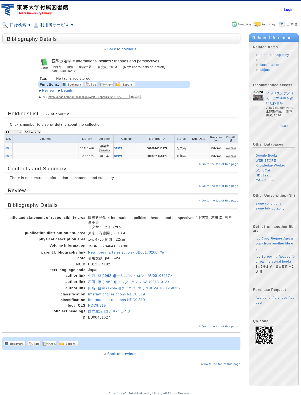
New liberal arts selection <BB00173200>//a (126, 252)
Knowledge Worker (270, 165)
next (282, 125)
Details (67, 90)
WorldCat (263, 170)
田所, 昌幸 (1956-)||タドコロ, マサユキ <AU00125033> (134, 288)
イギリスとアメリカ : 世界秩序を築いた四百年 (280, 98)
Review (48, 90)
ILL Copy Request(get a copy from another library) (274, 243)
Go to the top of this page (220, 164)
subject (264, 69)
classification (269, 65)
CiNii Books (265, 180)
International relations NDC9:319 (116, 300)
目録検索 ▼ (16, 25)
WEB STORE (266, 160)
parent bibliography (274, 55)
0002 (8, 156)
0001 (8, 148)
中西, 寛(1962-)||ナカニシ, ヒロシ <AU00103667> (130, 276)
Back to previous (121, 49)
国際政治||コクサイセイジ (109, 311)
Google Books (267, 155)
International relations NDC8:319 (116, 294)
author (264, 60)
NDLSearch (264, 175)
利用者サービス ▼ (53, 25)
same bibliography (270, 208)
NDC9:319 (97, 305)
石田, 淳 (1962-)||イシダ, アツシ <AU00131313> (129, 282)
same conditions (268, 203)
